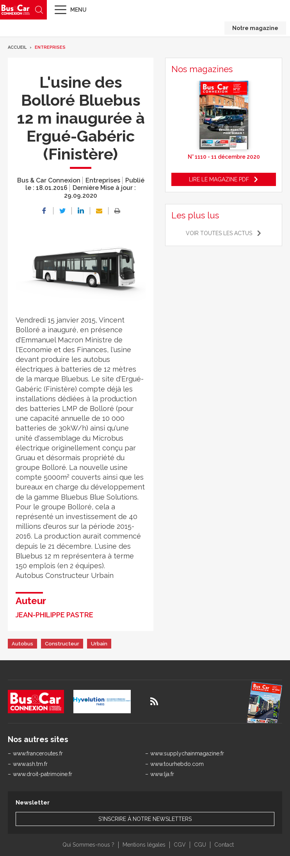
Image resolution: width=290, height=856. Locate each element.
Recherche (39, 10)
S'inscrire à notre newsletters (145, 819)
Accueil (17, 47)
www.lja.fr (162, 774)
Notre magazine (255, 28)
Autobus (22, 644)
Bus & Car (15, 9)
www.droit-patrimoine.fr (42, 774)
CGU (200, 845)
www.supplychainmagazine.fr (187, 753)
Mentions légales (144, 845)
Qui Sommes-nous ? (88, 845)
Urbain (99, 644)
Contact (224, 845)
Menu (78, 10)
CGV (180, 845)
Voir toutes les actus (219, 233)
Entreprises (50, 47)
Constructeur (62, 644)
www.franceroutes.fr (38, 753)
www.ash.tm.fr (30, 764)
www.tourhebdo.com (177, 764)
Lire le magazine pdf (219, 179)
